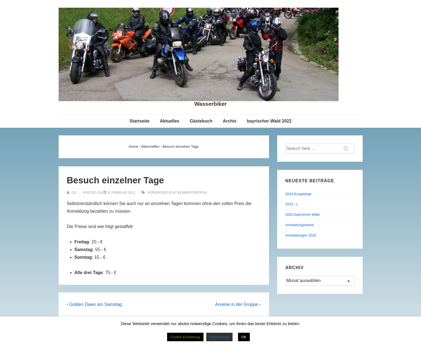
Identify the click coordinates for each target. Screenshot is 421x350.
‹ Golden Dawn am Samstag (94, 304)
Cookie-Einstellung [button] (185, 337)
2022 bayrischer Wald (302, 214)
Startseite (140, 121)
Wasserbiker (210, 104)
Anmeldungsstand (299, 225)
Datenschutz (219, 337)
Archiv (229, 121)
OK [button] (244, 337)
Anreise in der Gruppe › (237, 304)
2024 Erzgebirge (298, 194)
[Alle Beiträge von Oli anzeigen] (72, 193)
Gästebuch (201, 121)
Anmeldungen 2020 (300, 235)
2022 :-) (291, 204)
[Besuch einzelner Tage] (121, 193)
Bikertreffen (194, 193)
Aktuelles (169, 121)
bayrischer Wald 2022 (269, 121)
